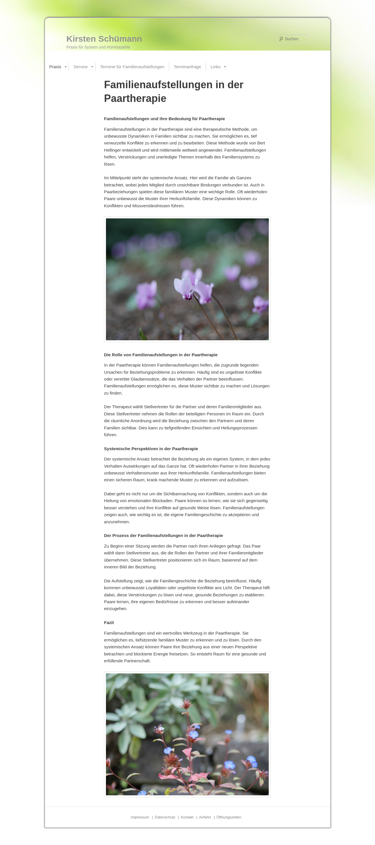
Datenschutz (165, 817)
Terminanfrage (187, 66)
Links (215, 66)
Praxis (55, 66)
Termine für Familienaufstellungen (132, 66)
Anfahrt (205, 817)
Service (80, 66)
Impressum (140, 817)
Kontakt (187, 817)
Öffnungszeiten (228, 817)
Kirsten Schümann (104, 38)
